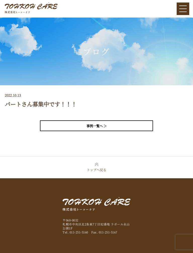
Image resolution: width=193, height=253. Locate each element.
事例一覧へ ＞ (96, 125)
